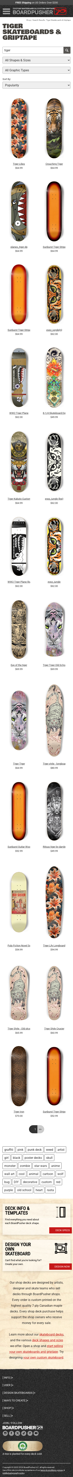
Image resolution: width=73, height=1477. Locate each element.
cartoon (48, 1174)
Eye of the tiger (19, 665)
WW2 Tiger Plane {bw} (19, 581)
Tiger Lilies (19, 163)
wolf (60, 1174)
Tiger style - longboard (54, 763)
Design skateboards (18, 1392)
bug (7, 1182)
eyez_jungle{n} (54, 330)
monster (10, 1166)
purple (8, 1190)
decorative (30, 1182)
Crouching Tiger (54, 163)
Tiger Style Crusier (54, 1028)
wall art (9, 1174)
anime (55, 1166)
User (7, 1385)
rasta (50, 1190)
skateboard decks (51, 1334)
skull (49, 1158)
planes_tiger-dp (19, 246)
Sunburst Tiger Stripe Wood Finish (54, 246)
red (58, 1182)
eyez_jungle (54, 581)
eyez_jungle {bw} (54, 498)
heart (39, 1190)
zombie (25, 1166)
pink (20, 1150)
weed (49, 1150)
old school (24, 1190)
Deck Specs (62, 1230)
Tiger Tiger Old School (54, 665)
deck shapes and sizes (47, 1340)
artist (60, 1150)
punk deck (35, 1150)
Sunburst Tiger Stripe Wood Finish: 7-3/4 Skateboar (54, 1111)
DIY (16, 1182)
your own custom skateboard (43, 1357)
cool (22, 1174)
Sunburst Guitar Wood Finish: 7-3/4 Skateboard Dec (19, 846)
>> (40, 1129)
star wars (40, 1166)
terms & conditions (48, 1470)
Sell (7, 1415)
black (16, 1158)
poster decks (33, 1158)
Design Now (62, 1266)
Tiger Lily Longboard (54, 945)
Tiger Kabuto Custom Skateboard (19, 498)
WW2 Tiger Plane (18, 413)
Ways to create (14, 1400)
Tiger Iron (19, 1111)
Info (7, 1377)
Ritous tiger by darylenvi (54, 846)
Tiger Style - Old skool (19, 1028)
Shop (28, 20)
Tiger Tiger (19, 763)
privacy (60, 1470)
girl (6, 1158)
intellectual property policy (13, 1473)
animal (33, 1174)
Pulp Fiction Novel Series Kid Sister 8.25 (19, 945)
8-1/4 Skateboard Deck (54, 413)
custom (46, 1182)
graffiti (8, 1150)
